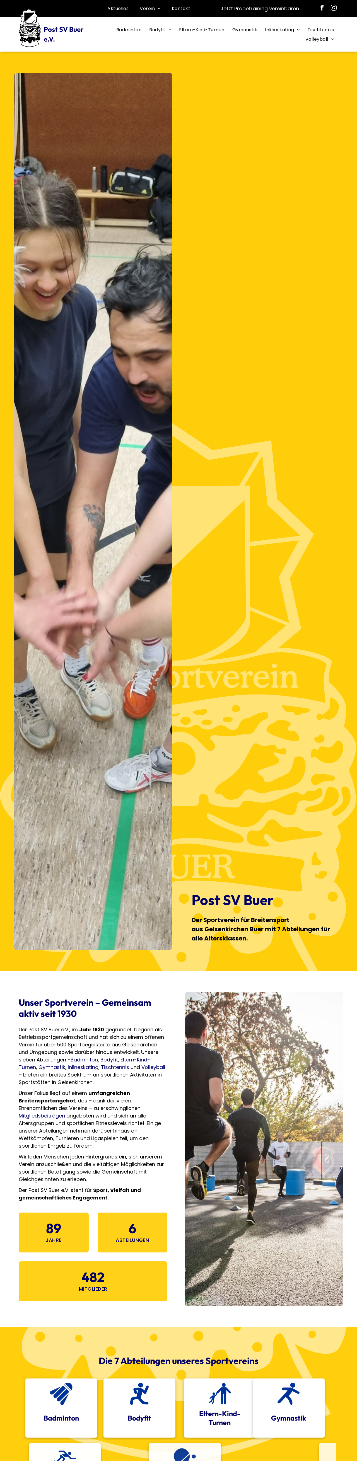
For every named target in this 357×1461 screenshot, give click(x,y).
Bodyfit (109, 1059)
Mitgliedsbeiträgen (42, 1115)
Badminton (84, 1059)
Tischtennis (115, 1067)
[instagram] (333, 8)
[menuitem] (118, 8)
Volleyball (153, 1067)
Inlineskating (83, 1067)
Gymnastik (51, 1067)
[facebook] (322, 8)
